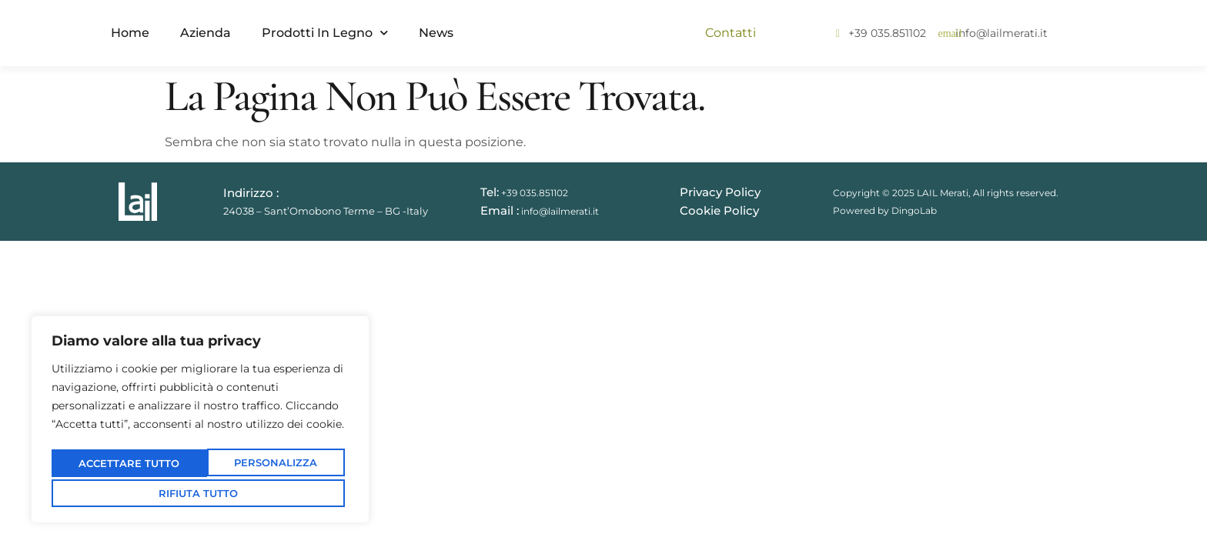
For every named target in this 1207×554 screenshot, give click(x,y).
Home (130, 32)
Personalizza (123, 464)
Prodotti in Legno (325, 33)
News (436, 32)
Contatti (730, 32)
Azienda (205, 32)
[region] (200, 421)
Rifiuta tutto (272, 464)
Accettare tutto (200, 492)
